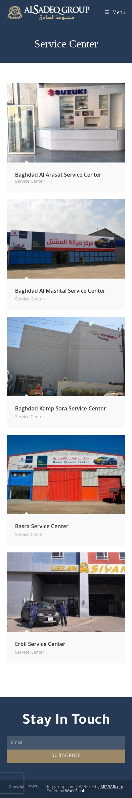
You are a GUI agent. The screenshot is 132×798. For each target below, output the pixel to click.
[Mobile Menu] (115, 12)
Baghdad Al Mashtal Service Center (60, 290)
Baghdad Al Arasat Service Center (58, 174)
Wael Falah (75, 791)
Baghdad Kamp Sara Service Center (60, 408)
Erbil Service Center (40, 644)
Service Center (29, 181)
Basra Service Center (42, 526)
